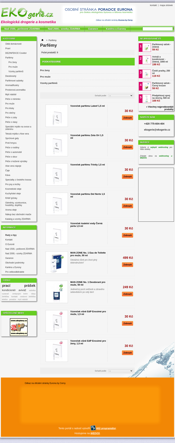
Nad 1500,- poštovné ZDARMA (22, 28)
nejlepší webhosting (159, 147)
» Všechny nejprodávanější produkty (159, 108)
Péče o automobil (13, 152)
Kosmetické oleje (13, 189)
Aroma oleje (11, 210)
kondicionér (9, 290)
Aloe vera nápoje (13, 166)
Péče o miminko (12, 99)
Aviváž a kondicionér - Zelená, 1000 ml (160, 61)
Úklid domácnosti (13, 44)
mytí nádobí (23, 299)
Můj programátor (106, 428)
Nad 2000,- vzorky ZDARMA (64, 28)
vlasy (33, 294)
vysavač (5, 294)
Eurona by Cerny (58, 383)
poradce (12, 299)
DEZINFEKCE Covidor (16, 53)
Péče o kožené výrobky (16, 161)
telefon (5, 299)
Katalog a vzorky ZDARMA (18, 219)
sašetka (32, 290)
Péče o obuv (11, 157)
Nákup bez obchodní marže (18, 214)
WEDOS (95, 433)
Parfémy (9, 57)
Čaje (7, 170)
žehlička (5, 296)
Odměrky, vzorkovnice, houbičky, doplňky (16, 204)
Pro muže (13, 67)
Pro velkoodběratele (14, 272)
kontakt (153, 5)
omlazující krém (20, 294)
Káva (7, 175)
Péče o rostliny (12, 147)
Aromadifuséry (12, 85)
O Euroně (9, 244)
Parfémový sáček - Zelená (161, 47)
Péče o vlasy (11, 122)
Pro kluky (9, 108)
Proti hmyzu (10, 143)
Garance (93, 28)
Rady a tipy (11, 235)
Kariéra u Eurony (116, 28)
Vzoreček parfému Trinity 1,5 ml (87, 164)
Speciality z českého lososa (18, 180)
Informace (9, 227)
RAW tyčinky (11, 198)
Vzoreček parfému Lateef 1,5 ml (87, 106)
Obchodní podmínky (14, 262)
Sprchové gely (12, 138)
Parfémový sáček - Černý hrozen (161, 86)
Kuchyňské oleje (13, 193)
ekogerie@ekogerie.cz (157, 129)
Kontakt (9, 239)
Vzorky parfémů (15, 71)
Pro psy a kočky (12, 184)
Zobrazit (127, 118)
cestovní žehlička (28, 296)
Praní (7, 48)
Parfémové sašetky (14, 80)
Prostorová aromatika (15, 90)
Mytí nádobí (10, 94)
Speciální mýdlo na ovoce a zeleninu (18, 127)
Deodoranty (10, 76)
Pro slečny (10, 113)
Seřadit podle (100, 95)
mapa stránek (166, 5)
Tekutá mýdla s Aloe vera (17, 134)
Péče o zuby (11, 117)
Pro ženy (12, 62)
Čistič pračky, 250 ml (161, 73)
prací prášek (18, 285)
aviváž (22, 290)
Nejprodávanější (150, 39)
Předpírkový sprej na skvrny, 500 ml (161, 98)
